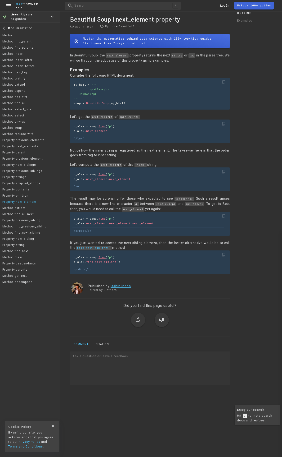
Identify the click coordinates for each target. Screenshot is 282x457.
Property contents (16, 189)
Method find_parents (18, 47)
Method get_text (14, 275)
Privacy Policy (29, 441)
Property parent (14, 152)
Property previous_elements (23, 140)
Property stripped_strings (21, 183)
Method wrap (12, 127)
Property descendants (19, 263)
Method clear (12, 257)
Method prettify (14, 78)
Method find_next (15, 251)
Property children (15, 195)
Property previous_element (22, 158)
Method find (11, 35)
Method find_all (14, 103)
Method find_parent (17, 41)
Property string (13, 245)
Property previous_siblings (22, 171)
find (102, 126)
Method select (13, 115)
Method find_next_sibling (21, 232)
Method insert (13, 53)
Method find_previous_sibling (24, 226)
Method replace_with (18, 134)
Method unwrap (14, 121)
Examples (244, 20)
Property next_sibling (18, 238)
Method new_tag (14, 72)
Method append (14, 90)
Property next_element (19, 201)
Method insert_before (18, 66)
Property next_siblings (19, 164)
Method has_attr (14, 97)
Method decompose (17, 282)
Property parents (14, 269)
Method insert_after (17, 60)
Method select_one (16, 109)
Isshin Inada (121, 286)
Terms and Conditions (25, 446)
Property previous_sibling (21, 220)
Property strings (14, 177)
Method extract (14, 208)
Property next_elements (20, 146)
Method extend (13, 84)
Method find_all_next (18, 214)
